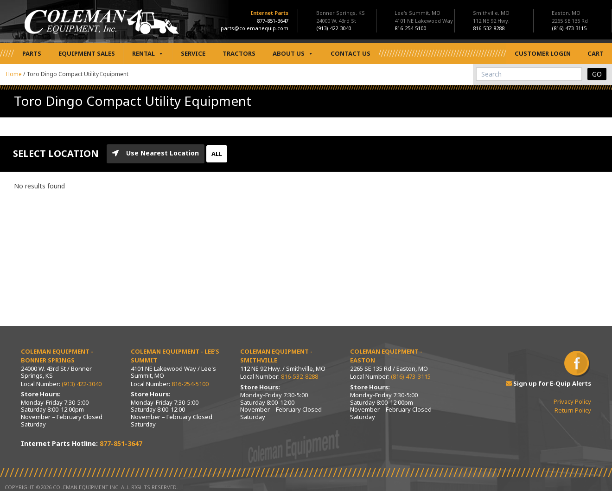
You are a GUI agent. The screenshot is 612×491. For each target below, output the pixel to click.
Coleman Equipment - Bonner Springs (57, 356)
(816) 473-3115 (411, 376)
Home (14, 74)
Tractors (239, 53)
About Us (293, 53)
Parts (31, 53)
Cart (595, 53)
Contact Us (350, 53)
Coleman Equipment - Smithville (276, 356)
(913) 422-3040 (82, 384)
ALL (216, 153)
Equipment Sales (86, 53)
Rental (148, 53)
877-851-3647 (272, 20)
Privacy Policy (572, 401)
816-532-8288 (299, 376)
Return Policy (573, 410)
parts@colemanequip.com (254, 28)
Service (193, 53)
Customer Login (543, 53)
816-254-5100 (190, 384)
